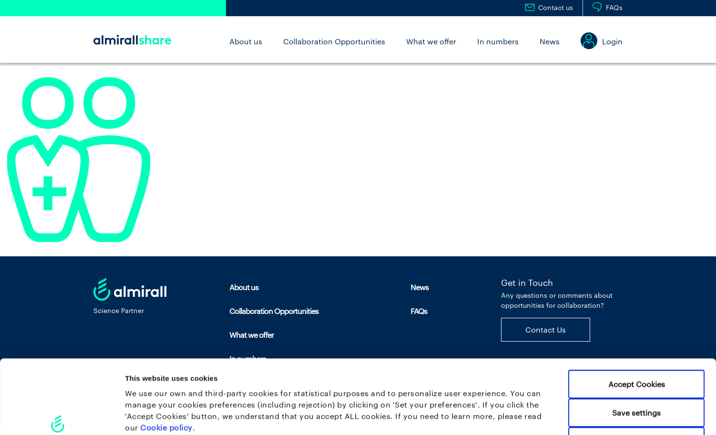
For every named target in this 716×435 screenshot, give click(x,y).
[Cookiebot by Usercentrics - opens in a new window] (61, 416)
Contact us (555, 7)
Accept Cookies (636, 314)
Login (612, 41)
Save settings (636, 343)
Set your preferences (500, 416)
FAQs (614, 7)
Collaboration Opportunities (334, 41)
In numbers (498, 41)
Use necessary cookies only (636, 371)
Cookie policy (166, 358)
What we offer (431, 41)
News (550, 41)
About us (245, 41)
